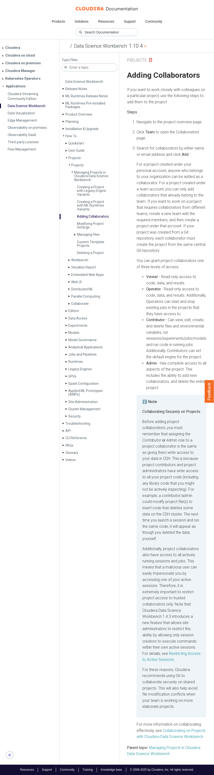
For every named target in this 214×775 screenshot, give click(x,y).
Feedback (209, 391)
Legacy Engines (80, 369)
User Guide (76, 150)
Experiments (78, 325)
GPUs (72, 376)
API (68, 431)
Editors (73, 311)
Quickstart (76, 143)
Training (87, 769)
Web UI (76, 282)
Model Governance (82, 340)
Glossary (71, 453)
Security (74, 416)
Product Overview (78, 114)
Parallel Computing (85, 296)
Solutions (81, 21)
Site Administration (83, 402)
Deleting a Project (90, 253)
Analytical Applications (85, 347)
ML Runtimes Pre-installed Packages (85, 105)
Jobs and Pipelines (82, 354)
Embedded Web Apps (87, 275)
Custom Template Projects (90, 243)
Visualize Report (83, 267)
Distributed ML (82, 289)
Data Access (77, 318)
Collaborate (80, 304)
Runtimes (75, 362)
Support (130, 21)
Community (153, 21)
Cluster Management (84, 409)
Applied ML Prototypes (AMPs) (85, 392)
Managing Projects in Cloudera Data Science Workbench (91, 176)
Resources (106, 21)
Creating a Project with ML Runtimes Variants (90, 205)
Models (73, 333)
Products (58, 21)
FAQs (69, 445)
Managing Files (88, 234)
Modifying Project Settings (90, 225)
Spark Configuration (83, 383)
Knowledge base (111, 769)
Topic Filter (70, 60)
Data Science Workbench (100, 46)
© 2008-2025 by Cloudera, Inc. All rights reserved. (162, 769)
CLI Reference (76, 438)
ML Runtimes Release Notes (86, 96)
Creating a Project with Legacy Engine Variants (91, 190)
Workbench (79, 260)
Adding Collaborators (93, 216)
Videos (70, 460)
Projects (74, 158)
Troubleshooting (77, 423)
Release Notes (76, 89)
